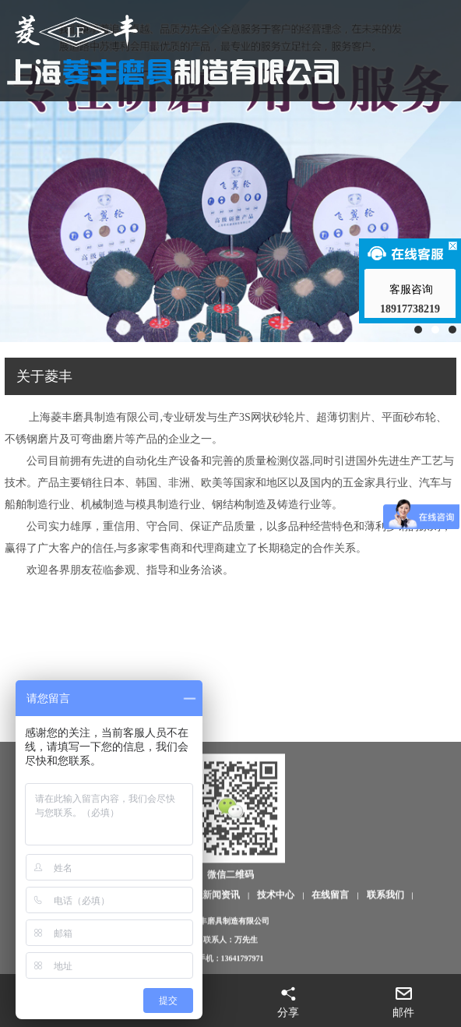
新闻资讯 (221, 947)
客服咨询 (410, 289)
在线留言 (330, 947)
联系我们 (385, 947)
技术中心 (275, 947)
